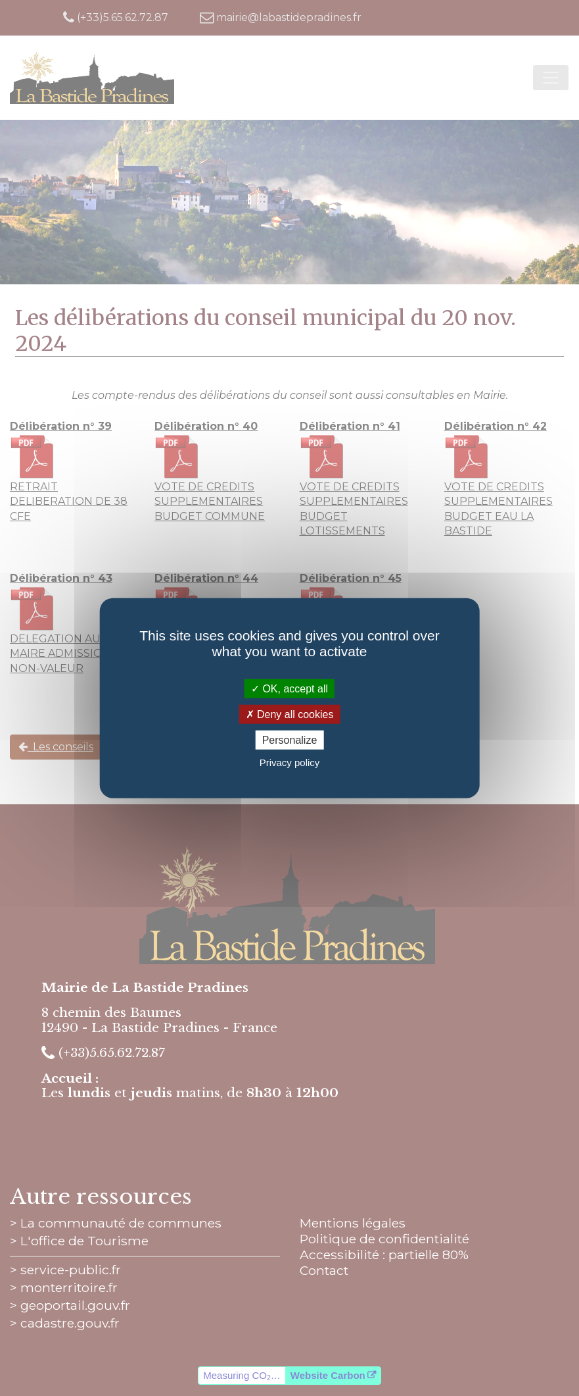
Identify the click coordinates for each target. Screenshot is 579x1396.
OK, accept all (289, 688)
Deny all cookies (290, 713)
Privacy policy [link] (290, 762)
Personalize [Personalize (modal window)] (289, 740)
